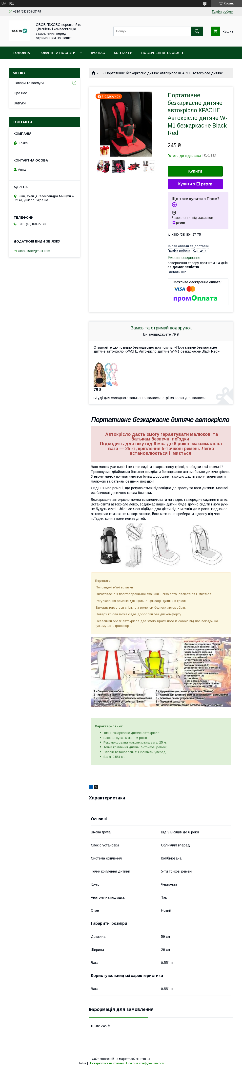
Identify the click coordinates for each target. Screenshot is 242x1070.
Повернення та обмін (162, 53)
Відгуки (20, 103)
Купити (195, 171)
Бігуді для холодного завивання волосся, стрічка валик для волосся (149, 398)
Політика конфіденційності (145, 1063)
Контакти (123, 53)
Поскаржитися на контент (106, 1063)
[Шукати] (197, 31)
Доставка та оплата (33, 65)
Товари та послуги (57, 53)
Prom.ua (144, 1059)
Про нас (97, 53)
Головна (21, 53)
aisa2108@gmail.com (34, 251)
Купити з (195, 184)
